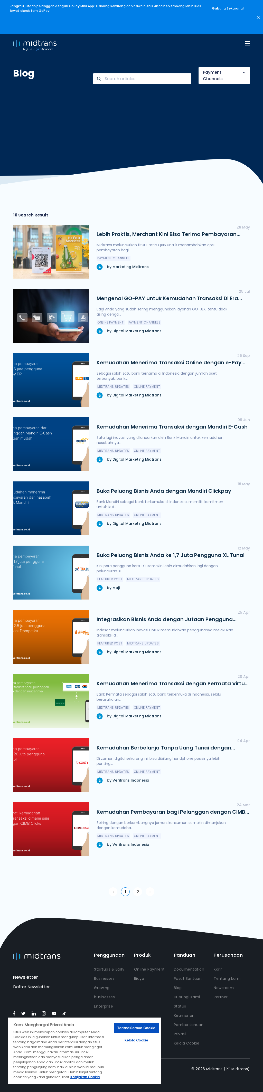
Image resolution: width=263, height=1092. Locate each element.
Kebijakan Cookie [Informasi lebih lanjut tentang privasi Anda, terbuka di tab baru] (85, 1077)
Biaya (139, 978)
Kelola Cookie (187, 1043)
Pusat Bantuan (188, 978)
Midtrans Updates (113, 386)
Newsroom (224, 987)
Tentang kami (227, 978)
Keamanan (184, 1015)
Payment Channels (213, 75)
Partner (221, 997)
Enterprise (103, 1006)
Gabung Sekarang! (228, 8)
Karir (218, 969)
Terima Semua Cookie (136, 1027)
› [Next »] (150, 892)
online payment (110, 322)
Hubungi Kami (187, 997)
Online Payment (149, 969)
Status (180, 1006)
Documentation (189, 969)
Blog (178, 987)
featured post (110, 579)
